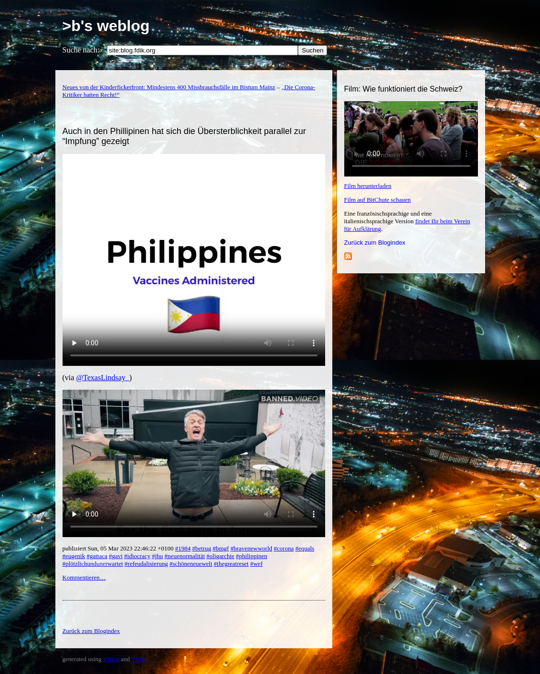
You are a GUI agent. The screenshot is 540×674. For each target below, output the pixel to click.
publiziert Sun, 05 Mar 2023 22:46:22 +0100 (119, 548)
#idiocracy (137, 556)
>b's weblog (106, 25)
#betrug (202, 548)
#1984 (183, 548)
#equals (304, 548)
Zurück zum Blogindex (375, 242)
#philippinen (251, 556)
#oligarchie (220, 556)
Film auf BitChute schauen (377, 199)
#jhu (157, 556)
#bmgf (220, 548)
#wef (256, 563)
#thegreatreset (231, 563)
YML (138, 659)
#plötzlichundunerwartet (93, 563)
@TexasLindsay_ (102, 377)
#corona (284, 548)
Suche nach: (81, 50)
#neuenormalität (185, 556)
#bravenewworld (251, 548)
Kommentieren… (84, 577)
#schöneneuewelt (190, 563)
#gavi (116, 556)
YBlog (111, 659)
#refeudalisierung (146, 563)
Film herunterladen (368, 185)
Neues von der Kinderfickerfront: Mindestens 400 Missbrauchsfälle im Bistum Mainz (169, 87)
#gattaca (96, 556)
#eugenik (74, 556)
